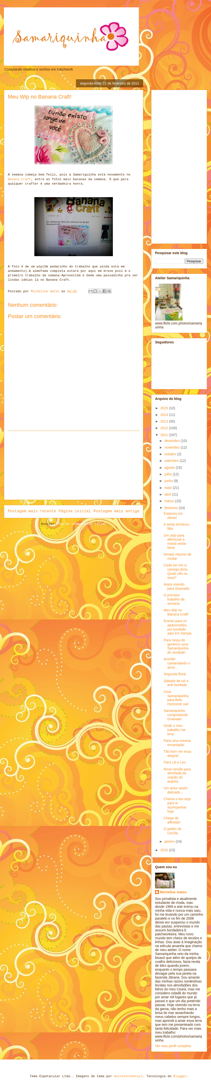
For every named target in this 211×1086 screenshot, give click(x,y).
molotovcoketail (128, 1076)
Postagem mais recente (32, 511)
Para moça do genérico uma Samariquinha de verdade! (176, 646)
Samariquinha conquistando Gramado (176, 715)
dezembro (172, 441)
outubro (170, 454)
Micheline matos (173, 892)
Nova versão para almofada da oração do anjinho (177, 775)
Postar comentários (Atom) (82, 524)
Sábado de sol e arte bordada (176, 683)
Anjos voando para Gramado (176, 586)
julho (168, 474)
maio (168, 488)
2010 (164, 850)
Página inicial (75, 511)
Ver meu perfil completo (173, 1046)
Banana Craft (19, 179)
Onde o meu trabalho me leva (174, 730)
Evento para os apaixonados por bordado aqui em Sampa (177, 627)
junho (169, 481)
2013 (164, 421)
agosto (170, 468)
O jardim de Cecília (172, 831)
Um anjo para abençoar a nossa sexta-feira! (175, 541)
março (169, 501)
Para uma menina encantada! (177, 743)
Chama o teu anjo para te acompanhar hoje (177, 805)
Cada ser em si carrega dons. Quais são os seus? (176, 571)
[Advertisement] (73, 465)
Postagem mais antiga (116, 511)
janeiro (170, 841)
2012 (164, 428)
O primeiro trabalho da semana (174, 599)
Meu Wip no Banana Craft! (176, 612)
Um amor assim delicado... (176, 790)
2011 (164, 435)
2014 (164, 415)
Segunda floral (175, 674)
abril (168, 494)
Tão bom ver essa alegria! (177, 753)
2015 (164, 408)
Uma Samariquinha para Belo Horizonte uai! (176, 698)
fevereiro (171, 508)
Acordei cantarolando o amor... (177, 663)
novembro (172, 447)
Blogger (180, 1076)
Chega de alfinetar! (172, 820)
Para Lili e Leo (175, 762)
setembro (172, 461)
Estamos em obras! (173, 516)
